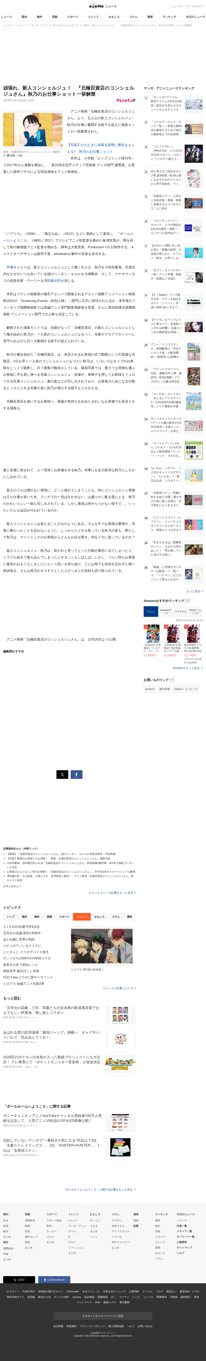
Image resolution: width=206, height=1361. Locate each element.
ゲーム (72, 1231)
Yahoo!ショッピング (186, 689)
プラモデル (180, 611)
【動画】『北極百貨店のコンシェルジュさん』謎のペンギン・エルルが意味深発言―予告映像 (61, 853)
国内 (24, 16)
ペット (94, 1236)
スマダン (117, 1220)
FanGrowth (72, 1291)
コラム (133, 16)
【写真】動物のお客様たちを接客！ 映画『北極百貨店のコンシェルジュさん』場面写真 (58, 858)
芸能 (54, 16)
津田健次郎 (52, 281)
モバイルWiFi (61, 1296)
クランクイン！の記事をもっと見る (112, 892)
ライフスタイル (121, 1231)
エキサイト (198, 6)
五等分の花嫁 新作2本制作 (22, 933)
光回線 (31, 1296)
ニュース (6, 16)
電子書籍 (124, 1302)
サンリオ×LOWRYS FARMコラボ (27, 958)
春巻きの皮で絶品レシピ (20, 964)
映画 (27, 1225)
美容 (196, 1296)
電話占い (171, 1291)
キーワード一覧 (186, 1236)
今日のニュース (195, 16)
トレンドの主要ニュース (119, 988)
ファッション (76, 1247)
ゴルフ (50, 1236)
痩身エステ (109, 1302)
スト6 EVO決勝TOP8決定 (21, 926)
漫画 (150, 16)
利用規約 (71, 1326)
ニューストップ (180, 6)
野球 (49, 1225)
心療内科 (134, 1291)
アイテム (147, 1291)
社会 (5, 1220)
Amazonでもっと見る (186, 668)
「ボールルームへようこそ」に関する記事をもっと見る (99, 1189)
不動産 (174, 1296)
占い (113, 1296)
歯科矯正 (186, 1296)
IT (69, 1236)
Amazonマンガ (165, 612)
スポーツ (72, 16)
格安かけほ (44, 1296)
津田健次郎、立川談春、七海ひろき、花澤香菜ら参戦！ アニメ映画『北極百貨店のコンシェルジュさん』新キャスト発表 (70, 878)
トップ (10, 916)
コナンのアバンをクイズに (22, 945)
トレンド (93, 16)
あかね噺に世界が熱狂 (19, 939)
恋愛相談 (102, 1296)
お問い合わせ (145, 1326)
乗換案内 (161, 1296)
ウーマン (124, 1296)
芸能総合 (30, 1220)
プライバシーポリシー (92, 1326)
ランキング (169, 16)
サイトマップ (184, 1247)
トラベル (117, 1236)
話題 (136, 1225)
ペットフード (84, 1302)
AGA (97, 1302)
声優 (10, 267)
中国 (5, 1253)
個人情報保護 (116, 1326)
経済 (5, 1225)
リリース (182, 1220)
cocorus (76, 1296)
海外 (39, 16)
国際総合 (8, 1248)
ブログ (159, 1291)
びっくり (95, 1220)
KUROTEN (28, 1291)
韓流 (27, 1242)
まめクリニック (91, 1291)
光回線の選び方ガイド (50, 1291)
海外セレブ (31, 1236)
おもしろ (114, 16)
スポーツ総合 (54, 1220)
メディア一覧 (184, 1231)
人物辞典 (182, 1242)
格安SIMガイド (15, 1296)
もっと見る (194, 591)
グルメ (72, 1242)
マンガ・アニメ (77, 1225)
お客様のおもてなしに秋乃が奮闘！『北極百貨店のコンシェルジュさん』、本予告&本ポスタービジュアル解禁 (71, 871)
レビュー (73, 1220)
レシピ (136, 1296)
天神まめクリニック (114, 1291)
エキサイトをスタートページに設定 (103, 1315)
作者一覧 (182, 1225)
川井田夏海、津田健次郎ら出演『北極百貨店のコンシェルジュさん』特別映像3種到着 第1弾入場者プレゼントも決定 (70, 865)
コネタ (94, 1225)
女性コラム (118, 1225)
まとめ (7, 1236)
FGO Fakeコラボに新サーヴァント (28, 977)
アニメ (151, 611)
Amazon (149, 689)
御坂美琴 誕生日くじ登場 (21, 971)
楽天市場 (164, 689)
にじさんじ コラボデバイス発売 (26, 952)
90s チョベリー (120, 1242)
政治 (5, 1231)
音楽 (27, 1231)
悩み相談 (89, 1296)
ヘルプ (180, 1252)
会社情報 (58, 1326)
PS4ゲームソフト (195, 612)
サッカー (52, 1231)
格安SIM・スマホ (189, 1291)
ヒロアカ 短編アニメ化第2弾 (23, 983)
